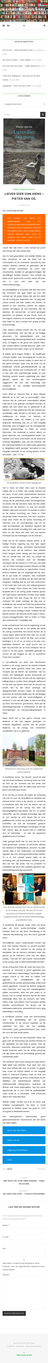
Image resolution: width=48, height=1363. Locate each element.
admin (9, 1169)
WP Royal (30, 1343)
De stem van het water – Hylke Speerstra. (21, 66)
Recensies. (20, 1346)
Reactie (6, 1274)
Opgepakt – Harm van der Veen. (17, 85)
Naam (6, 1225)
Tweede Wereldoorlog (24, 189)
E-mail (6, 1236)
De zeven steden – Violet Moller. (17, 60)
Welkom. (12, 1346)
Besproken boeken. (33, 1346)
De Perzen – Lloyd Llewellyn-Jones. (18, 50)
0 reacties (41, 1169)
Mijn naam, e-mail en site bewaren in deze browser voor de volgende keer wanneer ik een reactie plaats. (24, 1266)
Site (4, 1248)
